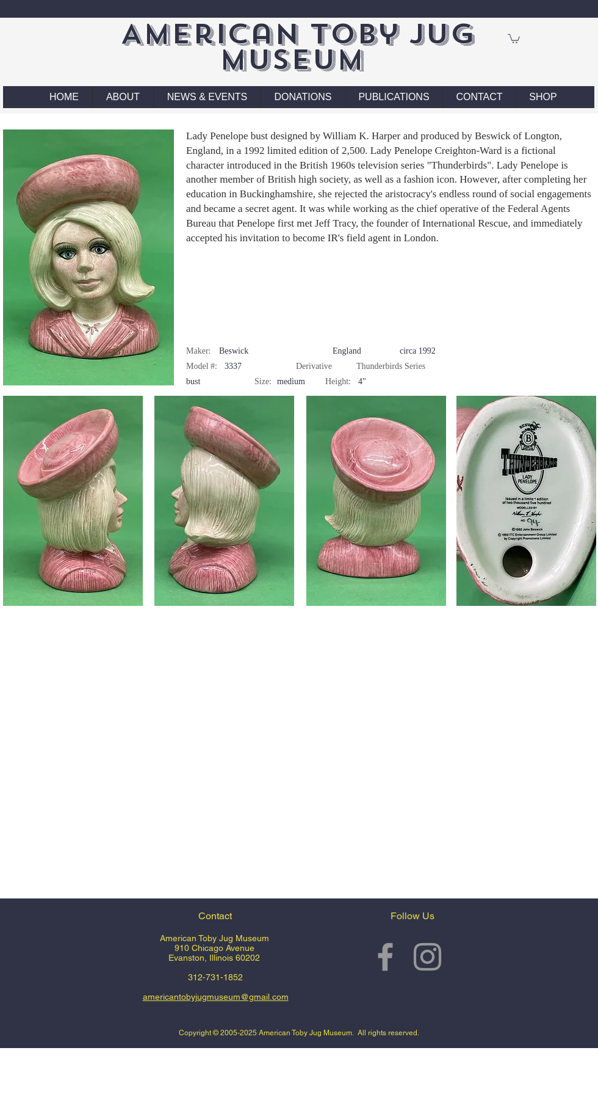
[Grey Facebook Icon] (385, 956)
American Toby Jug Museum (297, 46)
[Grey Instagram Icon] (427, 956)
